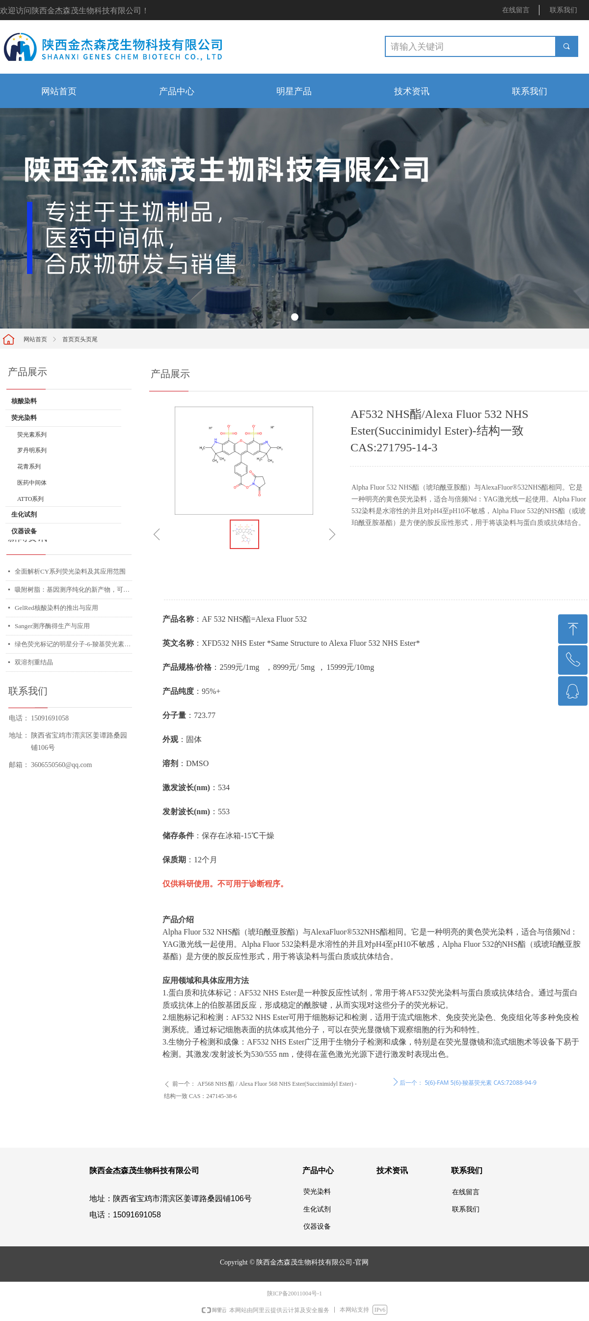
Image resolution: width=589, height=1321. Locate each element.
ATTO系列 (30, 498)
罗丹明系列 (32, 450)
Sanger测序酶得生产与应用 (52, 626)
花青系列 (29, 466)
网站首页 (35, 339)
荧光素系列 (32, 434)
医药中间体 (32, 482)
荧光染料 (24, 417)
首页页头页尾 (80, 339)
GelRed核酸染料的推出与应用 (56, 607)
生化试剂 (24, 514)
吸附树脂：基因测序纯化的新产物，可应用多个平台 (73, 589)
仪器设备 (24, 531)
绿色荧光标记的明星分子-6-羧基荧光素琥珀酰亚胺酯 (73, 644)
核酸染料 (24, 401)
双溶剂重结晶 (34, 662)
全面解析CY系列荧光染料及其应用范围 (70, 571)
